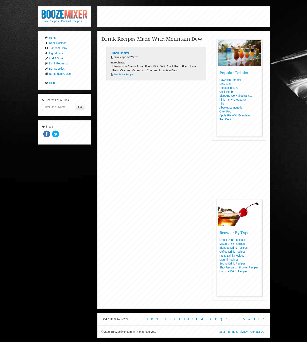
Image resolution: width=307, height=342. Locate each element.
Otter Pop (225, 111)
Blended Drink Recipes (233, 247)
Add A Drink (54, 58)
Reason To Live (228, 87)
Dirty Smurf (226, 83)
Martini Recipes (228, 259)
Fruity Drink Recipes (231, 255)
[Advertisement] (184, 16)
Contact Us (257, 331)
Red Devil (225, 119)
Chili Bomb (226, 91)
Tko (221, 103)
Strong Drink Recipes (232, 263)
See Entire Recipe (121, 74)
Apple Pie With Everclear (234, 115)
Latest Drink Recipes (232, 239)
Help (50, 82)
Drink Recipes (55, 42)
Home (50, 37)
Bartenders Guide (58, 73)
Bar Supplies (55, 68)
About (221, 331)
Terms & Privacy (238, 331)
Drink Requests (56, 63)
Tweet (56, 134)
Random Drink (56, 48)
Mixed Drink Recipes (232, 243)
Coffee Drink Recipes (232, 251)
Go (80, 107)
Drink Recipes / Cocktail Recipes (62, 21)
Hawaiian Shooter (230, 79)
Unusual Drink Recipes (233, 271)
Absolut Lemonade (231, 107)
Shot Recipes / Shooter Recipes (239, 267)
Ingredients (54, 53)
